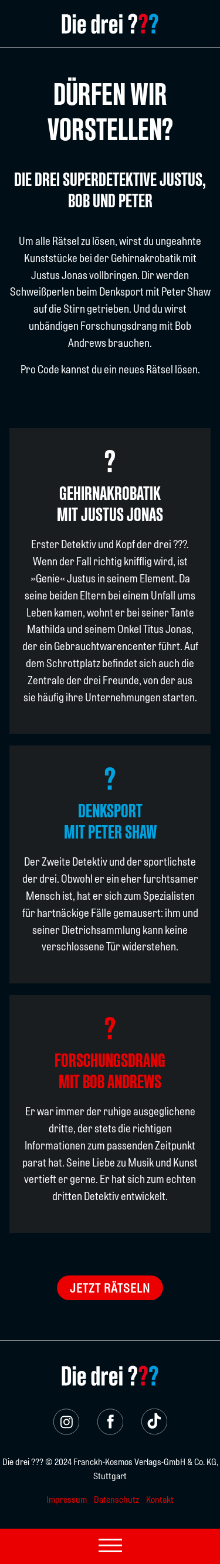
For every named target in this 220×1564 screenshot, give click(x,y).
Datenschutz (116, 1500)
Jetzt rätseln (110, 1289)
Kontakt (160, 1500)
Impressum (66, 1500)
